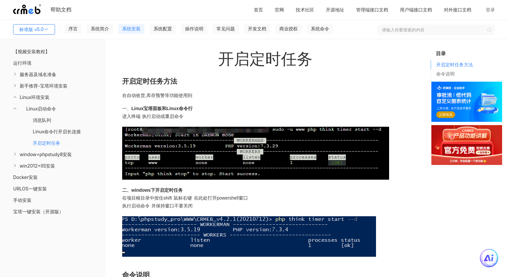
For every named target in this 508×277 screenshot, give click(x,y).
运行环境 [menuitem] (22, 63)
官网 (279, 9)
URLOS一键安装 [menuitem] (30, 188)
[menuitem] (52, 74)
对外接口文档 (457, 9)
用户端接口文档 (416, 9)
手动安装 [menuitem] (22, 200)
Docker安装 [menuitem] (25, 177)
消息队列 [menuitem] (42, 120)
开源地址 (335, 9)
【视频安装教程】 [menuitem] (31, 51)
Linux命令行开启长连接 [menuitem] (57, 131)
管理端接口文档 (372, 9)
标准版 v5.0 (34, 29)
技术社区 (305, 9)
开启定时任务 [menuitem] (46, 143)
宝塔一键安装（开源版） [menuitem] (38, 211)
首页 (258, 9)
